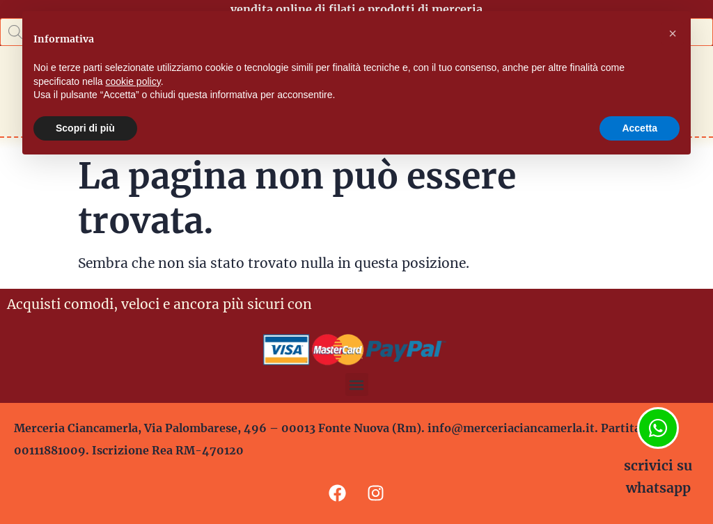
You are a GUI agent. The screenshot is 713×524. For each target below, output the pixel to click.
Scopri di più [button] (85, 128)
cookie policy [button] (133, 81)
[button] (356, 384)
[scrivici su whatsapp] (658, 428)
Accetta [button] (639, 128)
